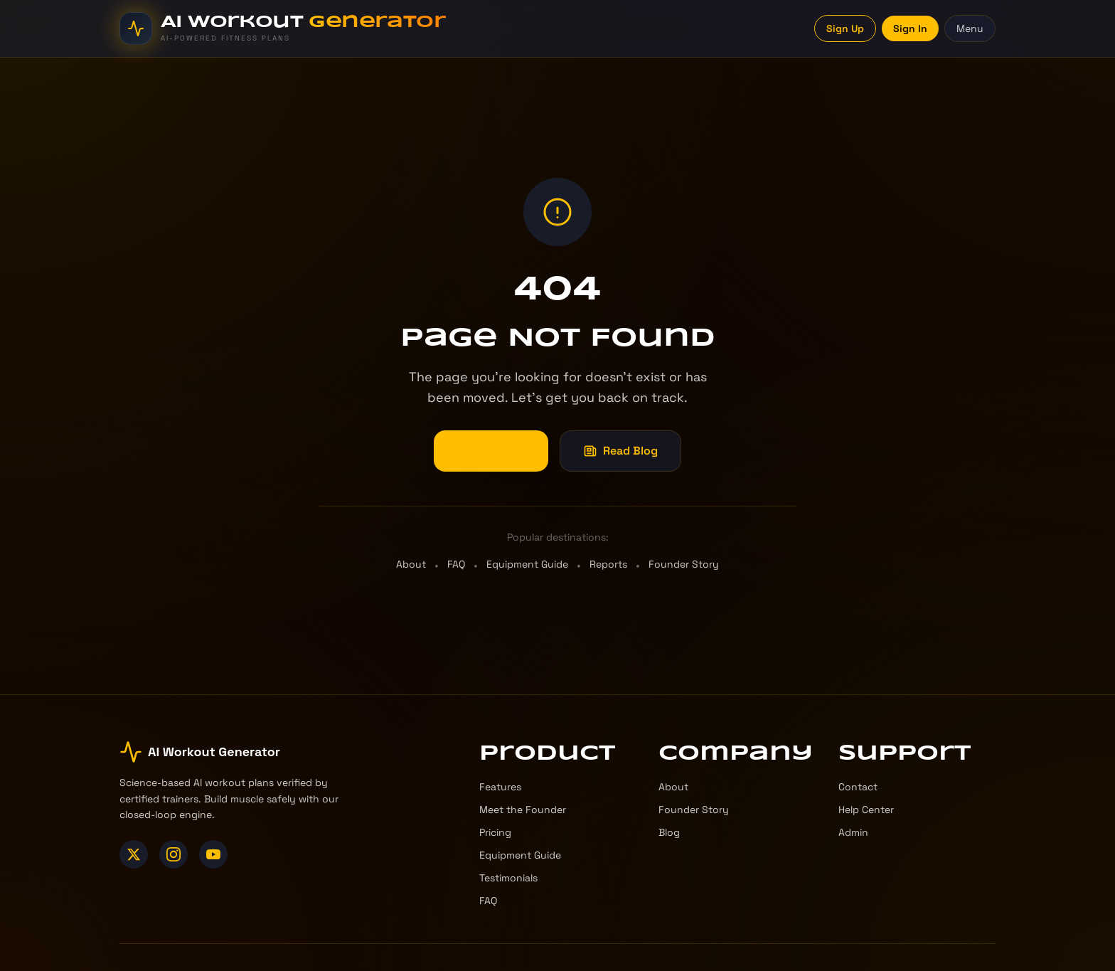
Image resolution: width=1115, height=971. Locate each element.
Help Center (866, 809)
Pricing (495, 832)
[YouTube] (213, 854)
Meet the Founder (522, 809)
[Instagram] (173, 854)
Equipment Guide (527, 565)
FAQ (456, 565)
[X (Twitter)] (133, 854)
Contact (857, 786)
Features (500, 786)
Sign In (910, 28)
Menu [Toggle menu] (969, 28)
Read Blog (620, 452)
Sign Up (845, 28)
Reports (608, 565)
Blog (669, 832)
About (411, 565)
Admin (853, 832)
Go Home (491, 452)
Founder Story (684, 565)
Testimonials (508, 877)
